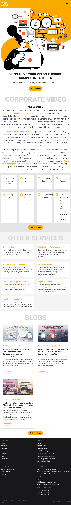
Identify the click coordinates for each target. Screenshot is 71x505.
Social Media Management (14, 264)
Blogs (3, 456)
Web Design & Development (49, 247)
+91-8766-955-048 (43, 495)
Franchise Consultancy (12, 299)
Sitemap (3, 474)
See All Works (35, 227)
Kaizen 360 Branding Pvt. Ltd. (16, 113)
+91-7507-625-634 (43, 492)
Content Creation (45, 264)
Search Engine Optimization (14, 282)
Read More (7, 372)
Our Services (35, 89)
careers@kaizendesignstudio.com (48, 484)
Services (4, 448)
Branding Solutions (11, 247)
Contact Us (4, 459)
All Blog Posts (35, 433)
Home (3, 443)
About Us (4, 446)
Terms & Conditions (7, 469)
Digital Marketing (45, 282)
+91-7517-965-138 (43, 490)
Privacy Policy (5, 472)
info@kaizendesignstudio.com (46, 482)
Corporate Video (42, 448)
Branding (39, 443)
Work (2, 451)
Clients (3, 453)
